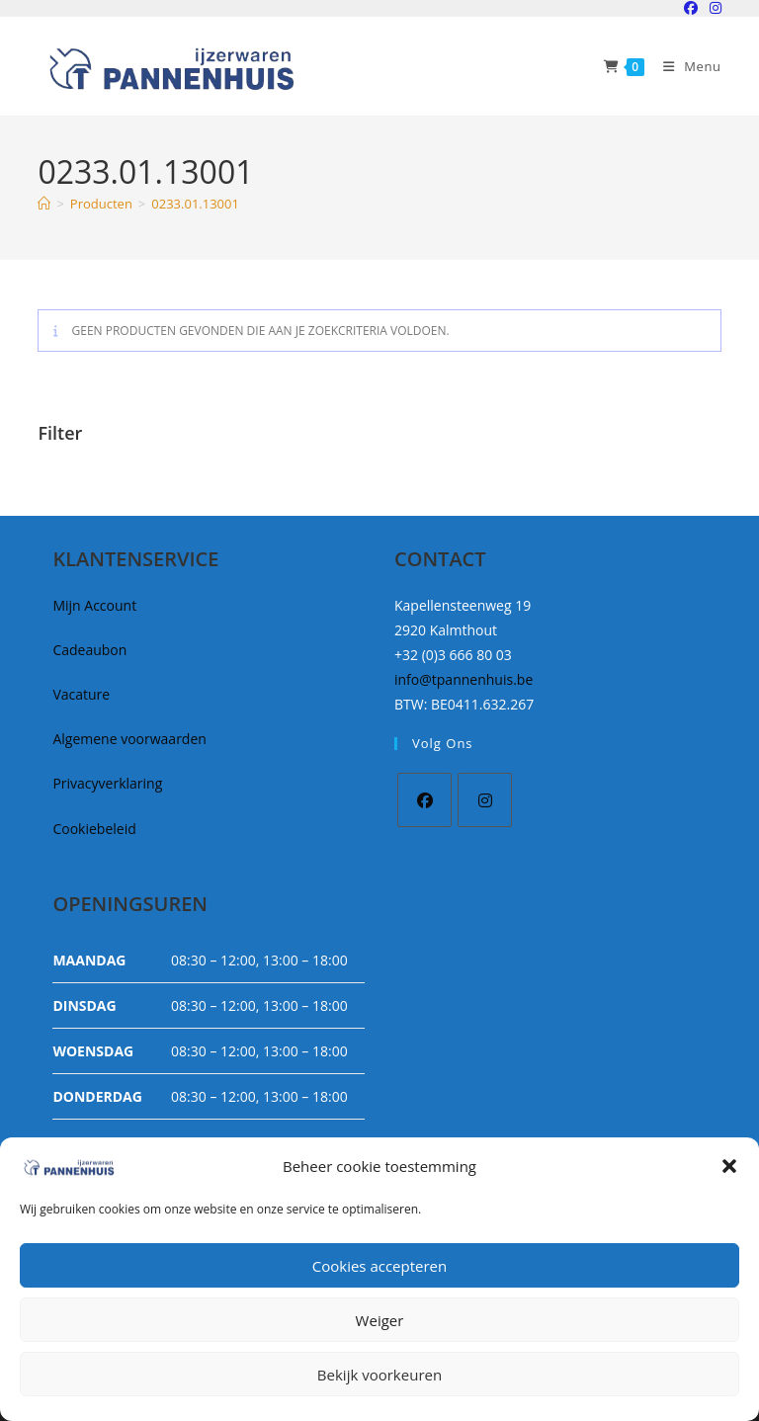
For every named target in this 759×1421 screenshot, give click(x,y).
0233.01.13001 (195, 203)
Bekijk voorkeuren (379, 1374)
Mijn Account (94, 605)
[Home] (44, 203)
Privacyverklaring (107, 783)
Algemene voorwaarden (129, 738)
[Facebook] (424, 800)
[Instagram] (485, 800)
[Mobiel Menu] (684, 66)
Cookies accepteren (379, 1266)
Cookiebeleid (93, 828)
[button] (729, 1166)
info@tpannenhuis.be (463, 679)
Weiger (380, 1320)
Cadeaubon (89, 649)
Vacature (81, 694)
